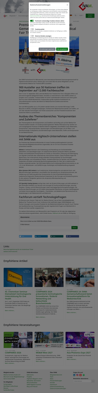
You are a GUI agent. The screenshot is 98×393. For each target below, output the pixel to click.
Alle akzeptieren (62, 49)
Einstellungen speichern (47, 49)
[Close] (67, 5)
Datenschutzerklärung (35, 16)
